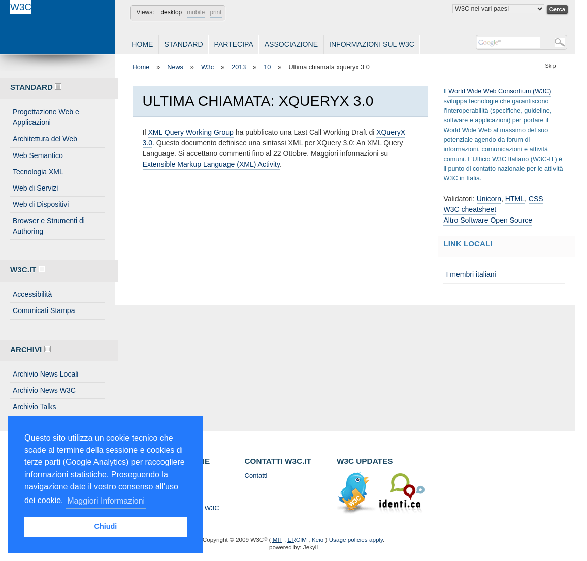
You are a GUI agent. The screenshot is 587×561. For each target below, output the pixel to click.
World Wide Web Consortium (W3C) (499, 91)
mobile (196, 12)
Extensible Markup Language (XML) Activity (211, 164)
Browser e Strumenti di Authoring (49, 225)
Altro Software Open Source (487, 220)
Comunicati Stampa (44, 310)
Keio (317, 539)
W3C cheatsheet (469, 209)
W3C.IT (27, 269)
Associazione (291, 44)
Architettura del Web (45, 139)
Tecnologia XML (38, 172)
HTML (515, 199)
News (175, 67)
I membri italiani (471, 274)
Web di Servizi (35, 188)
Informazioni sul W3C (371, 44)
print (215, 12)
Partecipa (233, 44)
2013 (239, 67)
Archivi (30, 349)
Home (142, 44)
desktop (171, 12)
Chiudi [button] (105, 526)
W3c (207, 67)
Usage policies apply (356, 539)
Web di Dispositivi (41, 204)
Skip (550, 66)
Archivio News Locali (45, 374)
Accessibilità (32, 294)
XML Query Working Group (190, 132)
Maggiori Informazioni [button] (106, 500)
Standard (183, 44)
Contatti (256, 475)
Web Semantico (38, 155)
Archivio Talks (34, 406)
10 (267, 67)
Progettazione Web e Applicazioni (46, 117)
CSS (536, 199)
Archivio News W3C (44, 390)
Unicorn (489, 199)
